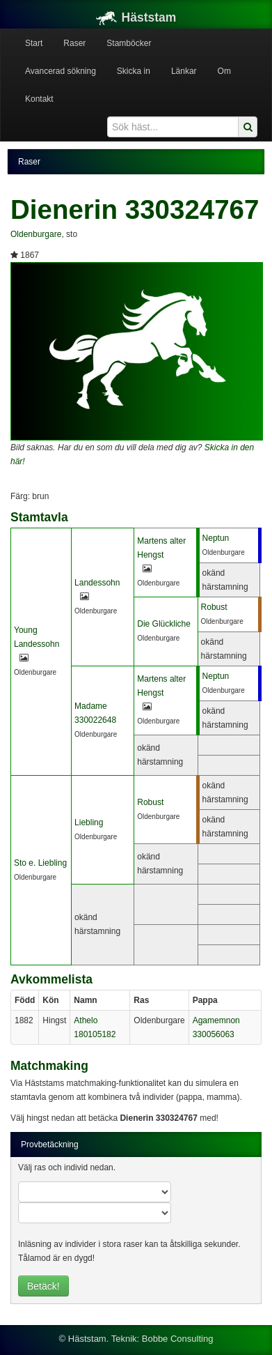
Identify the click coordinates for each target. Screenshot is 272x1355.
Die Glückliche (164, 624)
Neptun (216, 538)
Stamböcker (128, 43)
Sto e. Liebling (40, 863)
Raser (74, 43)
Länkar (184, 71)
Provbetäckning (50, 1144)
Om (224, 71)
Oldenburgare (35, 234)
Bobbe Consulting (178, 1338)
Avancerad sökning (60, 71)
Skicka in (133, 71)
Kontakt (39, 99)
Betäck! (43, 1286)
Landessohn (97, 583)
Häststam (136, 17)
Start (33, 43)
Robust (214, 607)
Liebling (88, 822)
